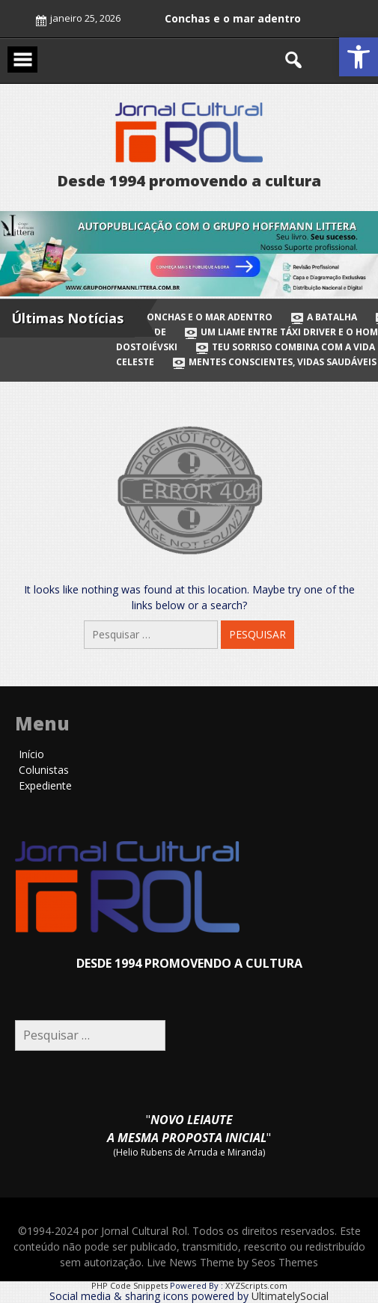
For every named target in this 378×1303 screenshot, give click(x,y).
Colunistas (44, 770)
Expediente (45, 785)
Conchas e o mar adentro (233, 18)
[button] (358, 56)
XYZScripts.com (256, 1285)
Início (31, 754)
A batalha (324, 317)
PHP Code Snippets (129, 1285)
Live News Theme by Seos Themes (232, 1262)
